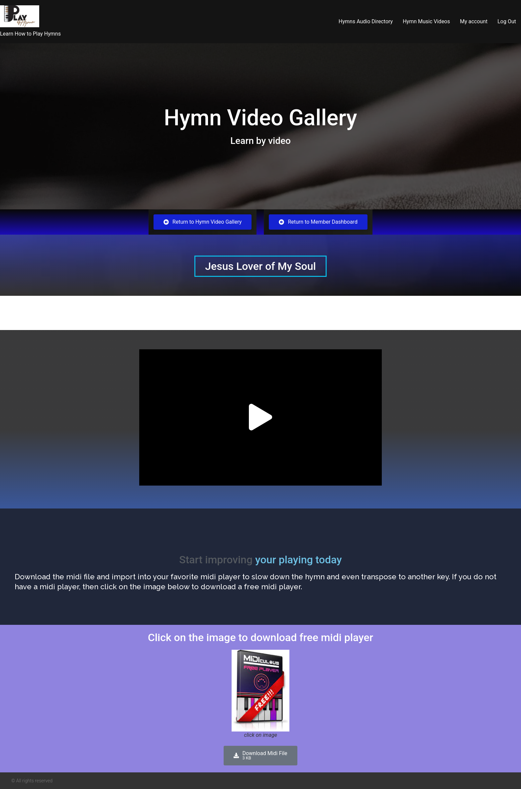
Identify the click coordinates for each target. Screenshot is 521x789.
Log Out (506, 21)
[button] (260, 417)
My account (473, 21)
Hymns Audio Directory (366, 21)
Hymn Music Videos (426, 21)
